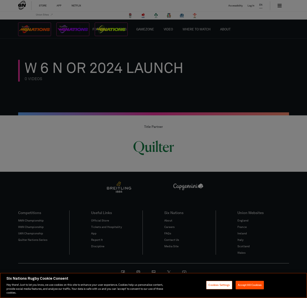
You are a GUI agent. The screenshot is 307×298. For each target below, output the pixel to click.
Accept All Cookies (250, 285)
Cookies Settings (219, 285)
